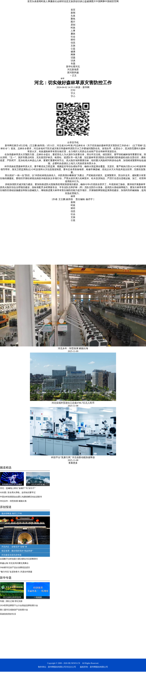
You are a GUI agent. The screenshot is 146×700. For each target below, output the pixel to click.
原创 (75, 1)
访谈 (80, 1)
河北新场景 (73, 69)
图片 (93, 1)
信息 (66, 1)
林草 (73, 196)
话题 (73, 57)
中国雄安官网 (112, 1)
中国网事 (100, 1)
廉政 (52, 1)
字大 (73, 93)
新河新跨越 (73, 72)
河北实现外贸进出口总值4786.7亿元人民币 (73, 403)
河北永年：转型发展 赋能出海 (73, 348)
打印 (73, 90)
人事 (48, 1)
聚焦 (73, 19)
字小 (73, 96)
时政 (43, 1)
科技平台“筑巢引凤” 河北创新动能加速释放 (73, 457)
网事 (73, 54)
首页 (29, 1)
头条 (34, 1)
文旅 (70, 1)
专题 (73, 63)
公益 (84, 1)
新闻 (38, 1)
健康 (89, 1)
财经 (61, 1)
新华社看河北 (73, 66)
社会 (57, 1)
